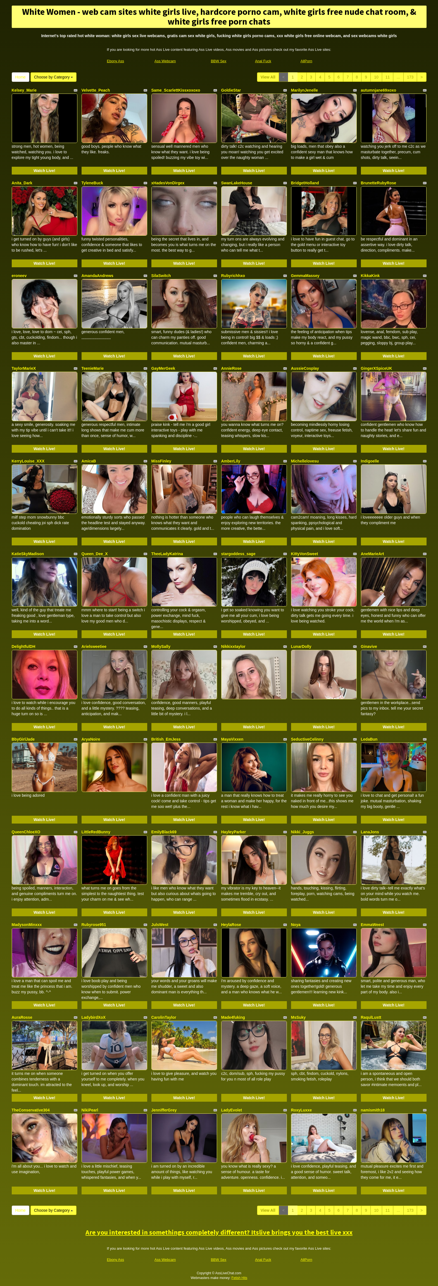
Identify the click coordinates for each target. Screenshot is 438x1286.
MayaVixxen (232, 739)
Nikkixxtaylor (233, 646)
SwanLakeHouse (236, 183)
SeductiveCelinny (307, 739)
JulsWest (159, 924)
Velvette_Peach (96, 90)
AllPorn (306, 61)
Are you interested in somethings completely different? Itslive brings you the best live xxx (219, 1232)
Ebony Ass (115, 61)
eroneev (19, 275)
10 (376, 77)
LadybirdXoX (94, 1017)
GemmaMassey (305, 275)
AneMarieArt (372, 554)
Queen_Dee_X (95, 554)
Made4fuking (233, 1017)
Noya (296, 924)
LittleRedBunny (96, 832)
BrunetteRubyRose (378, 183)
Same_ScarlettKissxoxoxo (175, 90)
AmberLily (230, 461)
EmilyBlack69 (164, 832)
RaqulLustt (371, 1017)
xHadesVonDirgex (168, 183)
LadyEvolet (231, 1110)
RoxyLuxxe (301, 1110)
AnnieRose (231, 368)
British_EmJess (166, 739)
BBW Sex (219, 61)
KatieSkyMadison (28, 554)
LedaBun (369, 739)
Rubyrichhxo (233, 275)
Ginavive (369, 646)
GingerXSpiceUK (376, 368)
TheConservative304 (31, 1110)
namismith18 (373, 1110)
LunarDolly (301, 646)
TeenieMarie (93, 368)
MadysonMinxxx (27, 924)
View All (268, 77)
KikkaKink (370, 275)
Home (20, 77)
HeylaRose (231, 924)
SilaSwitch (161, 275)
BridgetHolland (305, 183)
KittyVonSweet (304, 554)
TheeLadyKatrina (167, 554)
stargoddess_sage (238, 554)
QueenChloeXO (26, 832)
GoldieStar (231, 90)
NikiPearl (90, 1110)
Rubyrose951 (94, 924)
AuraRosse (22, 1017)
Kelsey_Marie (24, 90)
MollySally (160, 646)
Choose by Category (53, 77)
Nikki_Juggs (302, 832)
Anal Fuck (263, 61)
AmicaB (89, 461)
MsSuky (298, 1017)
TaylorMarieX (24, 368)
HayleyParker (233, 832)
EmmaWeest (372, 924)
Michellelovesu (305, 461)
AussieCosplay (305, 368)
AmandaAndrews (97, 275)
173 (410, 77)
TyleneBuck (92, 183)
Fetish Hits (239, 1278)
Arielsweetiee (94, 646)
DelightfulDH (23, 646)
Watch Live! (44, 170)
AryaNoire (91, 739)
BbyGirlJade (23, 739)
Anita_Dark (22, 183)
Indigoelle (370, 461)
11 (387, 77)
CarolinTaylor (163, 1017)
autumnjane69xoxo (378, 90)
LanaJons (370, 832)
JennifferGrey (164, 1110)
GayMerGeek (163, 368)
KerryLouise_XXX (28, 461)
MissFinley (161, 461)
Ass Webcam (165, 61)
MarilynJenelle (304, 90)
